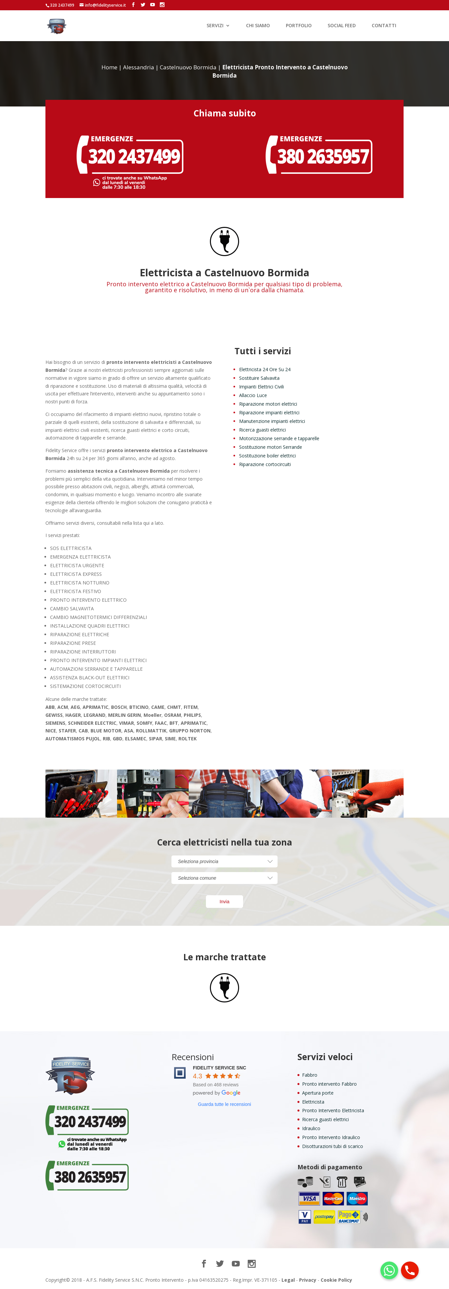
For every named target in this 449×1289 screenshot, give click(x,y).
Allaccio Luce (253, 395)
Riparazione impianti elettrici (269, 412)
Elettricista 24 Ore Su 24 (264, 369)
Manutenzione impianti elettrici (272, 421)
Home (109, 67)
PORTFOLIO (299, 26)
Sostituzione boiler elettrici (267, 455)
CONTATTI (384, 26)
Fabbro (309, 1075)
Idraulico (311, 1128)
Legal (288, 1280)
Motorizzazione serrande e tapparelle (279, 438)
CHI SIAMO (258, 26)
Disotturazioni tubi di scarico (332, 1146)
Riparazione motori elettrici (268, 404)
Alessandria (138, 67)
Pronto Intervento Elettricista (333, 1110)
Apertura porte (318, 1093)
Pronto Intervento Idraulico (331, 1137)
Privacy (307, 1280)
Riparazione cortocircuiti (265, 464)
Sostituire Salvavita (259, 378)
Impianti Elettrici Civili (261, 386)
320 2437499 (62, 5)
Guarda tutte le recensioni (224, 1104)
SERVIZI (215, 26)
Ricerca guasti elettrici (262, 430)
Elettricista (313, 1102)
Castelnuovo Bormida (188, 67)
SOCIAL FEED (342, 26)
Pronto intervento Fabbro (329, 1084)
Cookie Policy (336, 1280)
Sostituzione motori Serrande (270, 447)
